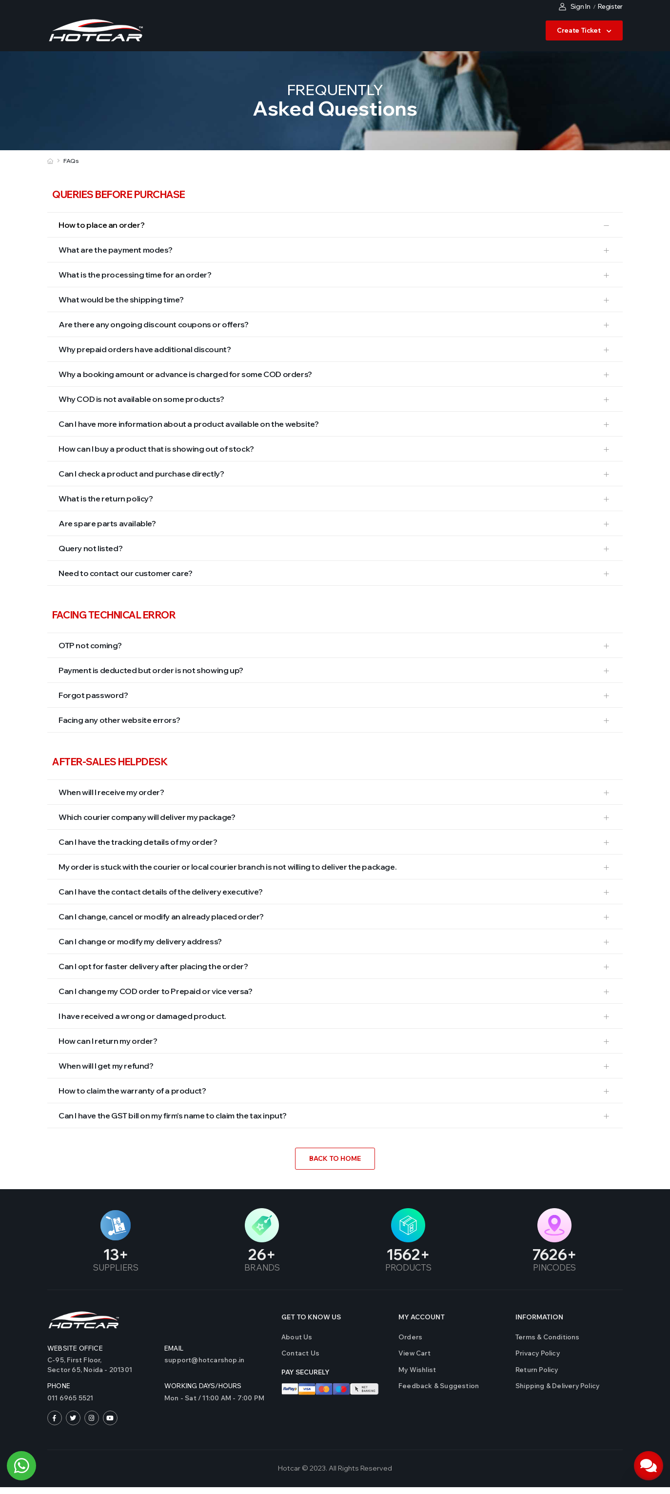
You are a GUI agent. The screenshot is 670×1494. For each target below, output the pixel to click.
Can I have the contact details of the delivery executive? (160, 891)
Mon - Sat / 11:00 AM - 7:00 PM (214, 1398)
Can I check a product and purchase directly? (141, 473)
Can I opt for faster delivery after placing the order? (153, 966)
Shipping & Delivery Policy (557, 1386)
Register (610, 6)
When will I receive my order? (111, 792)
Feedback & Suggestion (438, 1386)
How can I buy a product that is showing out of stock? (156, 449)
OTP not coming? (90, 645)
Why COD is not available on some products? (141, 399)
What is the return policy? (106, 498)
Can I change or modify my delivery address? (140, 941)
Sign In (575, 6)
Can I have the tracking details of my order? (138, 842)
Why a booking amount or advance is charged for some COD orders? (185, 374)
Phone (58, 1386)
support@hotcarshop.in (204, 1360)
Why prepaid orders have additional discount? (145, 349)
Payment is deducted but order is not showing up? (151, 670)
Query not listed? (90, 548)
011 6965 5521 (70, 1398)
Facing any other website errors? (119, 720)
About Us (297, 1337)
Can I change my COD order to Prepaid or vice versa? (156, 991)
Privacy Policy (537, 1353)
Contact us (300, 1353)
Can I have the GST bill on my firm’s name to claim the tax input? (173, 1115)
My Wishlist (417, 1370)
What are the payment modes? (115, 250)
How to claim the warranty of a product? (132, 1091)
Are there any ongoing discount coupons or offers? (153, 324)
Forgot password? (93, 695)
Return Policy (536, 1370)
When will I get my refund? (106, 1066)
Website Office (75, 1348)
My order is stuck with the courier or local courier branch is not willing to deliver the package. (227, 867)
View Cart (414, 1353)
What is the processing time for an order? (135, 274)
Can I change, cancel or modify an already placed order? (161, 916)
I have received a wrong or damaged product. (142, 1016)
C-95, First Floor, (101, 1365)
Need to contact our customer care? (125, 573)
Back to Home (335, 1158)
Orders (410, 1337)
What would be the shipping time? (121, 299)
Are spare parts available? (107, 523)
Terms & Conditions (547, 1337)
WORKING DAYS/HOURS (203, 1386)
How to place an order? (101, 225)
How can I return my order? (108, 1041)
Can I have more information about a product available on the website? (188, 424)
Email (173, 1348)
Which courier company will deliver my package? (147, 817)
